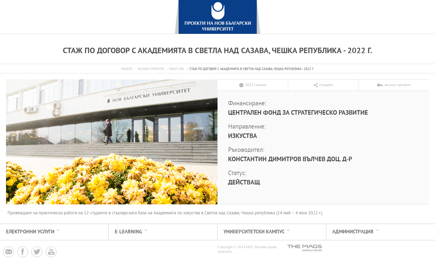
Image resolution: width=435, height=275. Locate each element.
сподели (326, 85)
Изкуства (176, 69)
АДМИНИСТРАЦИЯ (352, 232)
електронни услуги (30, 232)
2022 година (255, 85)
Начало (126, 69)
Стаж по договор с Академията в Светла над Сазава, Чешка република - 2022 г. (251, 69)
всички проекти (151, 69)
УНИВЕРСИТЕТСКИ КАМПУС (254, 232)
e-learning (128, 232)
